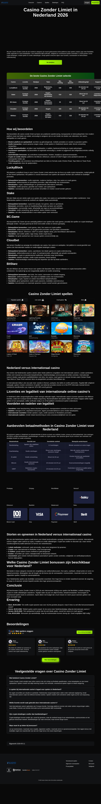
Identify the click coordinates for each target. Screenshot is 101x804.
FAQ (62, 2)
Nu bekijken (50, 82)
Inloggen (87, 2)
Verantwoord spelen (71, 781)
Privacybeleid (69, 786)
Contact (91, 781)
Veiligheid (91, 786)
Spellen (47, 2)
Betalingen (55, 2)
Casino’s (39, 2)
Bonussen (91, 783)
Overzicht (31, 2)
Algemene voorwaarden (72, 783)
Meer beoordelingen (50, 679)
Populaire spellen (17, 320)
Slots (83, 320)
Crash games (61, 320)
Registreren (95, 2)
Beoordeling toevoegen (84, 652)
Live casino (39, 320)
